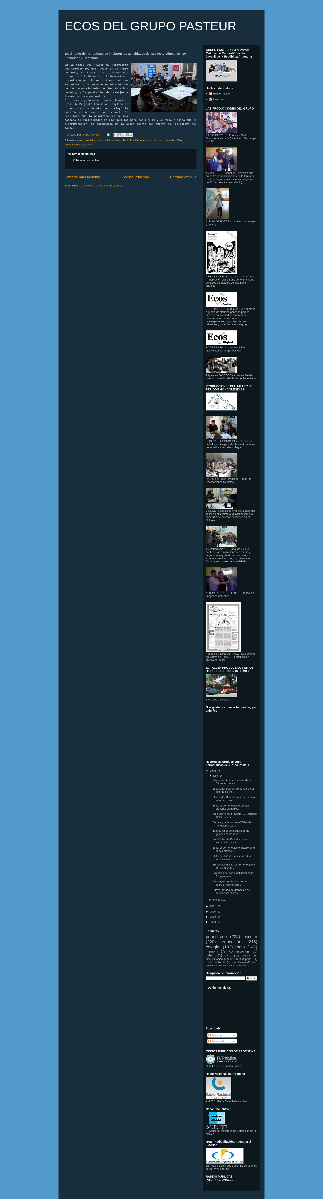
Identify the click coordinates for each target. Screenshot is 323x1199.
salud (254, 962)
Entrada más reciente (82, 177)
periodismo (71, 144)
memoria (169, 140)
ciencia (242, 965)
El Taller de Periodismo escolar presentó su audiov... (230, 807)
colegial (88, 140)
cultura (116, 140)
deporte (246, 959)
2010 (213, 911)
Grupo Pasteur (222, 93)
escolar (158, 140)
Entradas (215, 1035)
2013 (213, 771)
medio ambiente (216, 962)
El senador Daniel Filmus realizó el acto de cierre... (233, 790)
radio (82, 144)
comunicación (102, 140)
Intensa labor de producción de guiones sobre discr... (230, 832)
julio (216, 775)
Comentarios (217, 1041)
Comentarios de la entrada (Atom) (102, 185)
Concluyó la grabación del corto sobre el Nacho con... (231, 883)
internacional (228, 965)
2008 (213, 921)
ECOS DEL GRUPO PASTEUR (150, 26)
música (213, 965)
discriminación (130, 140)
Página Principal (135, 177)
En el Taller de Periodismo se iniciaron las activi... (229, 841)
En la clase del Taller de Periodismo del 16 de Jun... (233, 866)
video (90, 144)
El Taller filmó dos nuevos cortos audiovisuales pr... (231, 858)
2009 (213, 916)
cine (79, 140)
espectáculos (239, 962)
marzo (217, 899)
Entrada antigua (183, 177)
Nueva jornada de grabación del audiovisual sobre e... (231, 891)
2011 (213, 906)
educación (146, 140)
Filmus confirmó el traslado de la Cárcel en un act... (231, 782)
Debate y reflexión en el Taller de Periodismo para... (231, 824)
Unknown (218, 99)
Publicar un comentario (86, 160)
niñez (179, 140)
